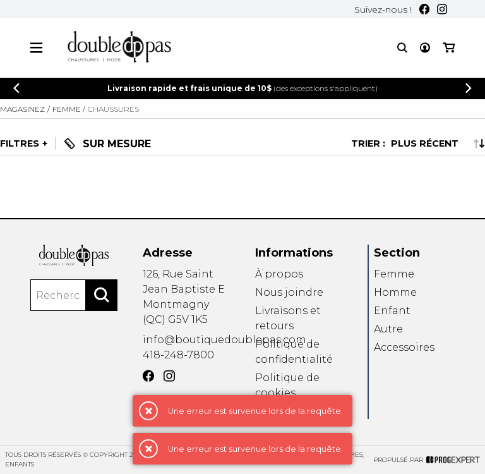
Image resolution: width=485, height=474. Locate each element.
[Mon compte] (425, 48)
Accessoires (404, 348)
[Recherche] (402, 48)
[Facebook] (424, 9)
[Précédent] (16, 88)
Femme (394, 274)
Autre (388, 330)
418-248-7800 (178, 355)
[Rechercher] (101, 295)
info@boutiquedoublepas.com (224, 340)
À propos (279, 274)
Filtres (19, 143)
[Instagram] (442, 9)
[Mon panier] (449, 48)
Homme (395, 292)
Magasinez (22, 109)
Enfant (392, 311)
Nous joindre (289, 292)
